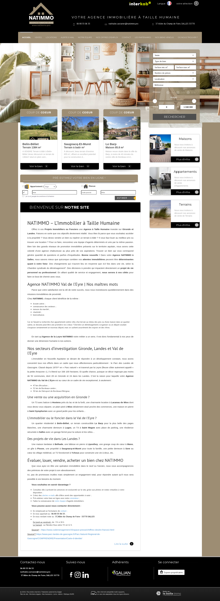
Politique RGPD (69, 594)
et (178, 106)
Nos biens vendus (164, 37)
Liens (55, 594)
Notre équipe (85, 37)
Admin (60, 594)
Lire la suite (123, 543)
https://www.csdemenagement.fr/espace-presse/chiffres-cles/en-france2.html (77, 530)
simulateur (74, 498)
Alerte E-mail (67, 37)
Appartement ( (33, 186)
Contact (126, 37)
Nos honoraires (47, 594)
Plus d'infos (187, 159)
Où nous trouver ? (188, 37)
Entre (155, 106)
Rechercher (174, 117)
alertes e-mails (48, 495)
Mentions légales (35, 594)
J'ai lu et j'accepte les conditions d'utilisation (39, 196)
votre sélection (184, 3)
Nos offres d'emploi (107, 37)
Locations (51, 37)
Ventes (38, 37)
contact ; (63, 511)
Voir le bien (38, 166)
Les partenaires (143, 37)
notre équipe (60, 501)
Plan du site (24, 594)
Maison (89, 186)
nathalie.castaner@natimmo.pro (123, 23)
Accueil (26, 37)
